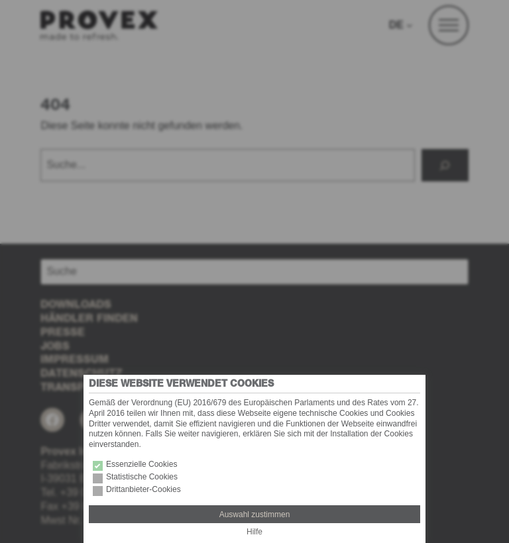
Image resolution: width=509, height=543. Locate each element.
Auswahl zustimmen (254, 514)
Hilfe (254, 531)
